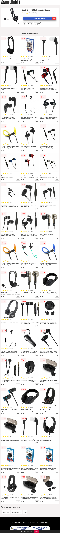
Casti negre (6, 512)
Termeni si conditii (16, 522)
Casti (25, 512)
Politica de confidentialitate (30, 522)
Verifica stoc (45, 18)
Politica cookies (44, 522)
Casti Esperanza (16, 512)
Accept (36, 531)
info (18, 62)
